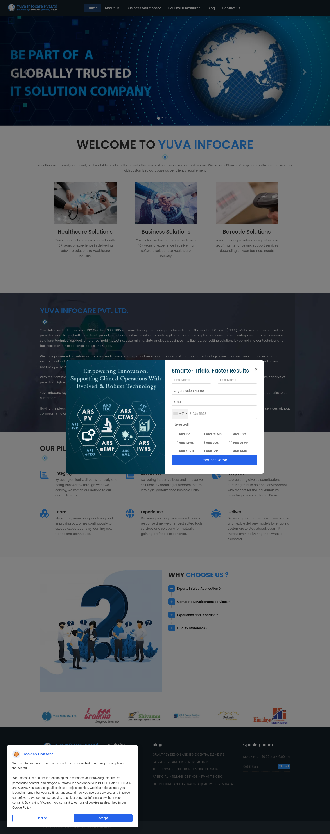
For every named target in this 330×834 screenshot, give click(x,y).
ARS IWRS (184, 442)
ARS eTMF (238, 442)
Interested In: (182, 424)
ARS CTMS (211, 434)
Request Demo (214, 459)
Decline (42, 818)
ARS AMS (238, 451)
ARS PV (182, 434)
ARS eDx (210, 442)
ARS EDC (237, 434)
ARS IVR (210, 451)
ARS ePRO (184, 451)
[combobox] (180, 414)
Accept (103, 818)
